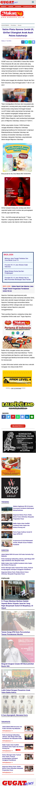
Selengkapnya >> (7, 730)
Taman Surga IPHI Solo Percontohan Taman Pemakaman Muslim (15, 633)
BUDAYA (3, 6)
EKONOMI (18, 6)
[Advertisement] (18, 768)
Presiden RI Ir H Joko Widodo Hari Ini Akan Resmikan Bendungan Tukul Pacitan (18, 278)
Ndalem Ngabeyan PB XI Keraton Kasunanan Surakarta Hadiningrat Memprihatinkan (23, 508)
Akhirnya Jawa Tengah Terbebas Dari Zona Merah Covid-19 (16, 259)
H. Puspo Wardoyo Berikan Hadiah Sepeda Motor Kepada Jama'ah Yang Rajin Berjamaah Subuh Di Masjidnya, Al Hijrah (17, 604)
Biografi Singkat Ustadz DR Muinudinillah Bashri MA (17, 665)
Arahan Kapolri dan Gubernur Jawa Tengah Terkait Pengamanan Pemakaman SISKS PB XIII (18, 288)
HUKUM (10, 6)
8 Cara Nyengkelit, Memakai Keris (14, 715)
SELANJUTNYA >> (18, 426)
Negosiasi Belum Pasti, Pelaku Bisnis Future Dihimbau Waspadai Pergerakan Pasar (23, 517)
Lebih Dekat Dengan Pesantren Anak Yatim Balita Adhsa (15, 691)
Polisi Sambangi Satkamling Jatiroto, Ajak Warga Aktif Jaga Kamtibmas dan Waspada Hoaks (12, 736)
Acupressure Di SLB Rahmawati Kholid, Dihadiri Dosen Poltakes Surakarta (23, 542)
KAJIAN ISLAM (27, 6)
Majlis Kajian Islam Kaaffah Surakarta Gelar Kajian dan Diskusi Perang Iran (21, 525)
